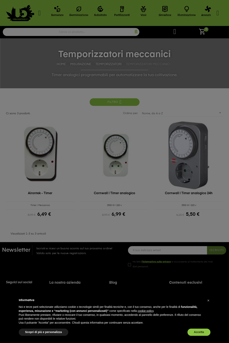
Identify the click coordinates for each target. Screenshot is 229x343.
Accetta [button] (199, 332)
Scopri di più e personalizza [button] (43, 332)
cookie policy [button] (145, 310)
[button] (208, 300)
